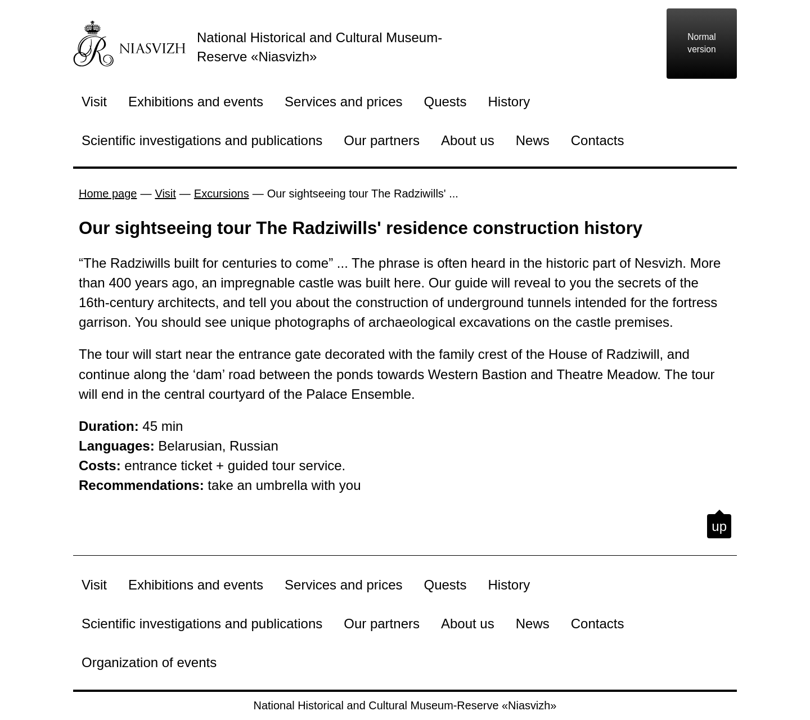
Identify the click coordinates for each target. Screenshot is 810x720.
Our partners (382, 140)
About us (467, 140)
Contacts (597, 140)
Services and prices (343, 101)
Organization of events (149, 662)
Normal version (701, 43)
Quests (445, 101)
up (719, 526)
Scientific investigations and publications (202, 140)
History (509, 101)
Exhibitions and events (195, 101)
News (533, 140)
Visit (94, 101)
